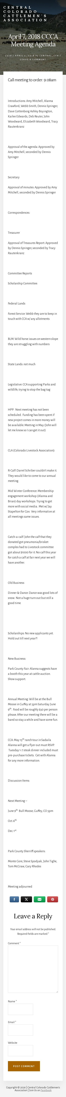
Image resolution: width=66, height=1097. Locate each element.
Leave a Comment (33, 59)
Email (12, 1022)
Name (12, 1001)
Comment (14, 943)
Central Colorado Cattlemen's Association (25, 13)
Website (12, 1042)
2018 (8, 56)
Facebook (46, 1090)
